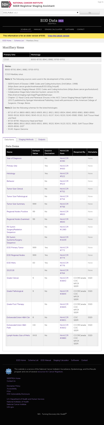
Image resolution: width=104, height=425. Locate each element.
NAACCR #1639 (64, 238)
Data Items (12, 146)
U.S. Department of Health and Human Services (25, 399)
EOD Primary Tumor (15, 247)
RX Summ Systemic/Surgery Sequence (14, 240)
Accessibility (12, 388)
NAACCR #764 (64, 271)
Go (90, 12)
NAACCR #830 (64, 220)
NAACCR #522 (64, 175)
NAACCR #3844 (64, 292)
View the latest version (58, 36)
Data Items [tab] (9, 139)
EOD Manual (46, 360)
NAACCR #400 (64, 167)
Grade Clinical (13, 278)
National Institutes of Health (18, 401)
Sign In (100, 2)
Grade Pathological (15, 291)
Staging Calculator (53, 29)
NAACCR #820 (64, 213)
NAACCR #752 (64, 190)
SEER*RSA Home (13, 378)
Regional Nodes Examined (18, 219)
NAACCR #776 (64, 264)
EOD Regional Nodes (16, 255)
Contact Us (11, 381)
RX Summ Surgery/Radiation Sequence (14, 230)
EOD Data (52, 20)
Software (69, 29)
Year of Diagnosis (14, 158)
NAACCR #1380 (64, 228)
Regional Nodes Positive (17, 211)
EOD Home (7, 40)
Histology (11, 173)
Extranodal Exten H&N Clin (18, 317)
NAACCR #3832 (64, 326)
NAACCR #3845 (64, 305)
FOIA (9, 391)
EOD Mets (11, 262)
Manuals (38, 29)
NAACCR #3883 (64, 336)
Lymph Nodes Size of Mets (18, 335)
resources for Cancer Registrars (50, 371)
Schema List (26, 29)
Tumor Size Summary (16, 204)
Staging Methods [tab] (26, 139)
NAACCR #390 (64, 159)
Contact (80, 29)
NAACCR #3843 (64, 279)
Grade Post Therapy (15, 304)
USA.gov (10, 407)
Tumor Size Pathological (17, 196)
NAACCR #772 (64, 249)
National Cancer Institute (16, 404)
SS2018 (10, 270)
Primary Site (12, 166)
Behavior (10, 181)
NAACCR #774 (64, 256)
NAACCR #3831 (64, 318)
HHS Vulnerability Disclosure (18, 394)
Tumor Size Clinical (15, 188)
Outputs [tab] (41, 139)
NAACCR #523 (64, 182)
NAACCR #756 (64, 205)
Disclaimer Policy (13, 386)
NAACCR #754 (64, 197)
